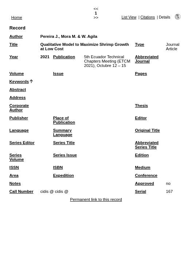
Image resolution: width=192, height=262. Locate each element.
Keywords (19, 81)
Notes (15, 183)
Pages (141, 73)
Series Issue (65, 155)
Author (16, 36)
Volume (16, 73)
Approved (144, 183)
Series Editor (22, 142)
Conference (146, 175)
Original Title (147, 130)
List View (129, 17)
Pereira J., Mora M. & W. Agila (68, 36)
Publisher (18, 118)
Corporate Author (19, 107)
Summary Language (63, 132)
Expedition (63, 175)
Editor (141, 118)
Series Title (64, 142)
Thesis (141, 105)
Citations (147, 17)
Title (13, 44)
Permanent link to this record (96, 199)
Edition (142, 155)
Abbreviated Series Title (147, 144)
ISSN (14, 167)
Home (16, 17)
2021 (45, 57)
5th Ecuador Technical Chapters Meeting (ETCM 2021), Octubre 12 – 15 (107, 61)
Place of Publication (64, 120)
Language (19, 130)
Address (17, 97)
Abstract (17, 89)
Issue (58, 73)
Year (13, 57)
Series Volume (16, 157)
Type (139, 44)
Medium (142, 167)
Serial (140, 191)
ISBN (58, 167)
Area (14, 175)
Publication (64, 57)
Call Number (21, 191)
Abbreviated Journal (147, 59)
